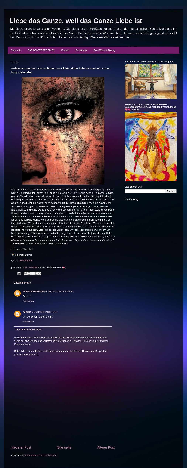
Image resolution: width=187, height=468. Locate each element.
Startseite (16, 50)
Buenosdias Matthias (35, 291)
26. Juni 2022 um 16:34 (60, 291)
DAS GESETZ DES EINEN (41, 50)
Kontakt (65, 50)
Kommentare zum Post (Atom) (40, 455)
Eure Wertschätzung (104, 50)
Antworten (28, 301)
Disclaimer (81, 50)
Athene (27, 312)
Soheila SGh (26, 260)
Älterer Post (106, 447)
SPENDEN (33, 268)
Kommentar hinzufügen (28, 329)
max (25, 268)
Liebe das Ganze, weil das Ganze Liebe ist (76, 21)
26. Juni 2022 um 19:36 (44, 312)
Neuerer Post (21, 447)
